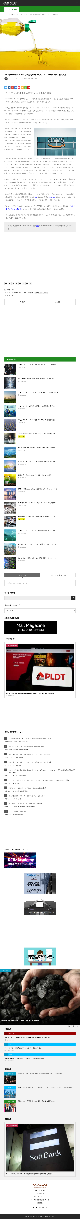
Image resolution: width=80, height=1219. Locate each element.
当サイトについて (40, 1190)
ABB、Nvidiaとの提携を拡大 (17, 811)
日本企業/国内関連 (23, 749)
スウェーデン (22, 293)
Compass (52, 197)
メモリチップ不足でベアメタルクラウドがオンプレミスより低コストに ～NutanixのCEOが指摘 (39, 780)
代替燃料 (36, 293)
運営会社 (39, 1203)
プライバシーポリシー (40, 1197)
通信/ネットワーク (23, 741)
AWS (13, 293)
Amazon (9, 293)
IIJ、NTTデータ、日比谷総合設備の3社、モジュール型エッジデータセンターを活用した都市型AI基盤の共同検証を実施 (42, 771)
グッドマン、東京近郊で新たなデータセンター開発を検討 (27, 746)
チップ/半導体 (21, 806)
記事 (37, 226)
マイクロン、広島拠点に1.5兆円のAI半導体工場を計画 (25, 804)
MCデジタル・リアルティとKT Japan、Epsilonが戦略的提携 (27, 788)
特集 (20, 765)
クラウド (20, 783)
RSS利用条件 (40, 1193)
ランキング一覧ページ (71, 1026)
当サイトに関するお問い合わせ (40, 1200)
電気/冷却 (20, 814)
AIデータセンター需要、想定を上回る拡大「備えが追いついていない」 (31, 754)
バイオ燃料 (30, 293)
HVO (16, 293)
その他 (19, 799)
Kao (35, 197)
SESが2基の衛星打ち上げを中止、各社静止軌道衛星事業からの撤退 (30, 738)
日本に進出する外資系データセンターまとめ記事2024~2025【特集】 (30, 762)
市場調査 (21, 757)
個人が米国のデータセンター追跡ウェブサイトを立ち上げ (27, 796)
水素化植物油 (44, 293)
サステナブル (12, 9)
